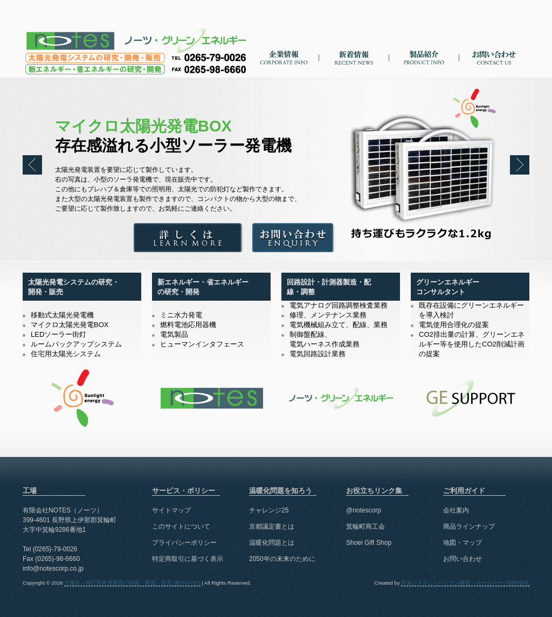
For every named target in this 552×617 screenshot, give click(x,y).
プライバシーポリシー (184, 542)
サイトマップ (171, 510)
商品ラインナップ (469, 526)
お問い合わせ (494, 64)
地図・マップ (462, 542)
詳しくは (188, 239)
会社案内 (456, 510)
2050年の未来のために (282, 559)
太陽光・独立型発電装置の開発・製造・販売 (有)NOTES (136, 39)
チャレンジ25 (268, 510)
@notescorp (363, 510)
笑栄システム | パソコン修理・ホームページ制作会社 (465, 583)
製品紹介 (424, 64)
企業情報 (284, 64)
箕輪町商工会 (365, 526)
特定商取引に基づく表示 (187, 559)
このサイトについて (181, 526)
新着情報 (354, 64)
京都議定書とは (271, 526)
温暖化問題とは (271, 542)
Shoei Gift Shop (368, 542)
